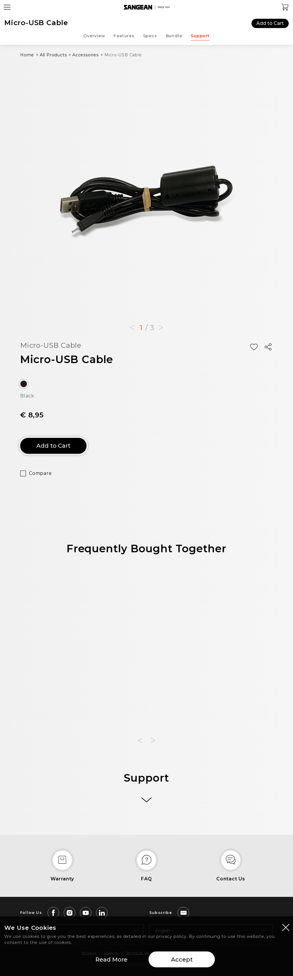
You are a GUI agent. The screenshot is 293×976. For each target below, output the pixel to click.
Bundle (174, 35)
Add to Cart (270, 23)
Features (124, 35)
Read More (111, 959)
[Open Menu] (7, 7)
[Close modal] (286, 927)
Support (200, 35)
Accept (182, 959)
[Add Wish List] (253, 347)
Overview (94, 35)
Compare (40, 473)
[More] (146, 800)
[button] (132, 328)
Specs (150, 35)
